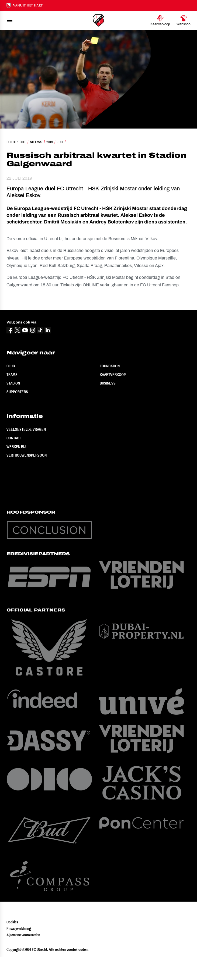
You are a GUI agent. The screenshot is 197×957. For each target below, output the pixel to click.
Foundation (110, 366)
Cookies (12, 922)
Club (10, 366)
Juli (60, 142)
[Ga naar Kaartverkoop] (160, 20)
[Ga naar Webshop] (184, 20)
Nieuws (36, 142)
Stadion (13, 383)
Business (108, 383)
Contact (13, 438)
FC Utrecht (16, 142)
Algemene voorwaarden (23, 935)
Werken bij (16, 446)
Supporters (17, 391)
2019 (49, 142)
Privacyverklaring (18, 928)
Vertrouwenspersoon (26, 455)
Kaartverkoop (113, 374)
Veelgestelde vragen (26, 429)
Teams (12, 374)
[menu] (9, 20)
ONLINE (91, 285)
